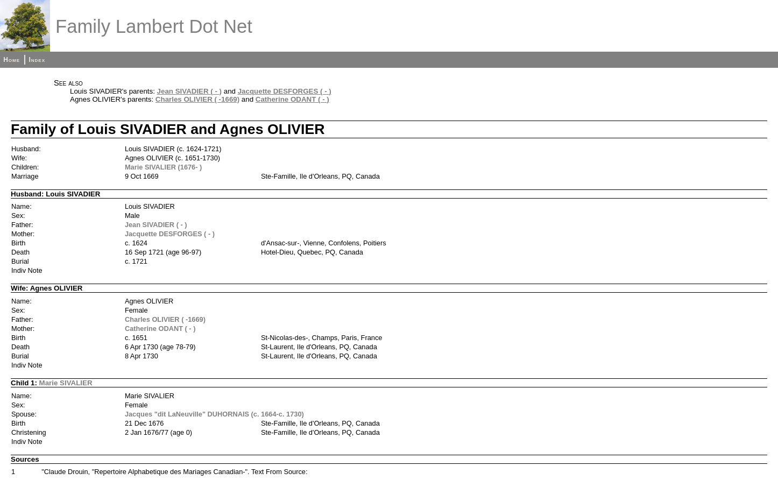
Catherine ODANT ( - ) (292, 99)
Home (11, 59)
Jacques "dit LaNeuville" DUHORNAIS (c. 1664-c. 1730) (214, 414)
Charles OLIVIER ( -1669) (197, 99)
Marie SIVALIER (66, 383)
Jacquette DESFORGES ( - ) (284, 91)
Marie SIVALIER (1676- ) (163, 167)
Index (37, 59)
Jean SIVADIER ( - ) (189, 91)
